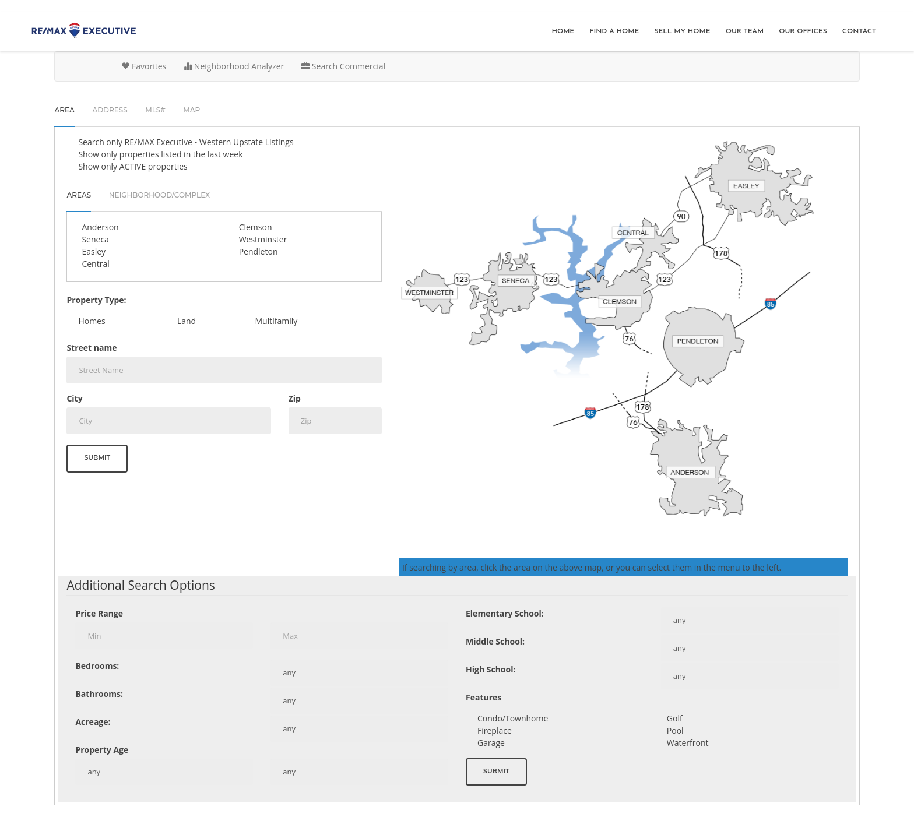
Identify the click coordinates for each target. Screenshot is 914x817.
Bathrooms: (99, 693)
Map (191, 109)
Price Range (99, 613)
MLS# (155, 109)
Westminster (263, 239)
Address (109, 109)
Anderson (100, 227)
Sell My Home (682, 31)
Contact (859, 31)
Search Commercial (343, 66)
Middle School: (495, 641)
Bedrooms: (97, 665)
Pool (675, 730)
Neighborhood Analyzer (234, 66)
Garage (491, 742)
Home (562, 31)
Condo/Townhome (512, 718)
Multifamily (276, 320)
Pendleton (258, 251)
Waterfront (688, 742)
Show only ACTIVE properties (132, 166)
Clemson (255, 227)
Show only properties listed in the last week (160, 154)
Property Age (101, 749)
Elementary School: (505, 613)
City (74, 398)
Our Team (745, 31)
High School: (490, 669)
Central (95, 263)
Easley (94, 251)
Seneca (95, 239)
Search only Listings (185, 141)
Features (483, 697)
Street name (91, 347)
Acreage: (92, 721)
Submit (97, 457)
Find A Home (614, 31)
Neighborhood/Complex (159, 195)
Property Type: (96, 299)
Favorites (143, 66)
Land (186, 320)
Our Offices (803, 31)
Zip (295, 398)
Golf (675, 718)
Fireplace (494, 730)
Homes (91, 320)
